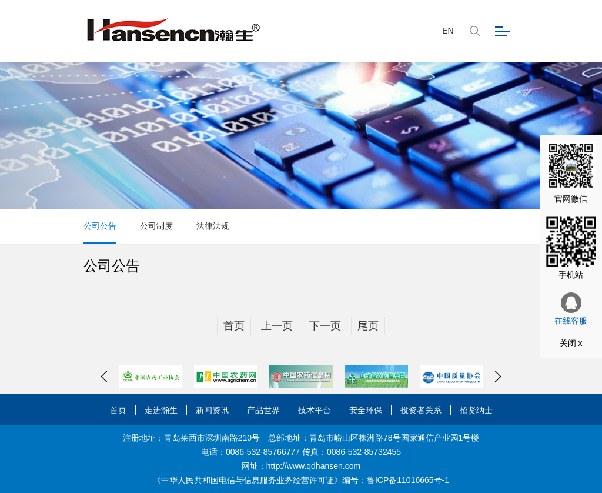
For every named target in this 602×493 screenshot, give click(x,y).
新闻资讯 (212, 410)
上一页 (277, 326)
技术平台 (314, 410)
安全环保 (365, 410)
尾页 (368, 326)
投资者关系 (421, 410)
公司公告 (99, 226)
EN (447, 30)
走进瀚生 (161, 410)
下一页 (325, 326)
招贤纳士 (476, 410)
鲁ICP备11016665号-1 (408, 480)
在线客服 (570, 308)
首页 (234, 326)
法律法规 (212, 226)
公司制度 (156, 226)
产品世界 (263, 410)
